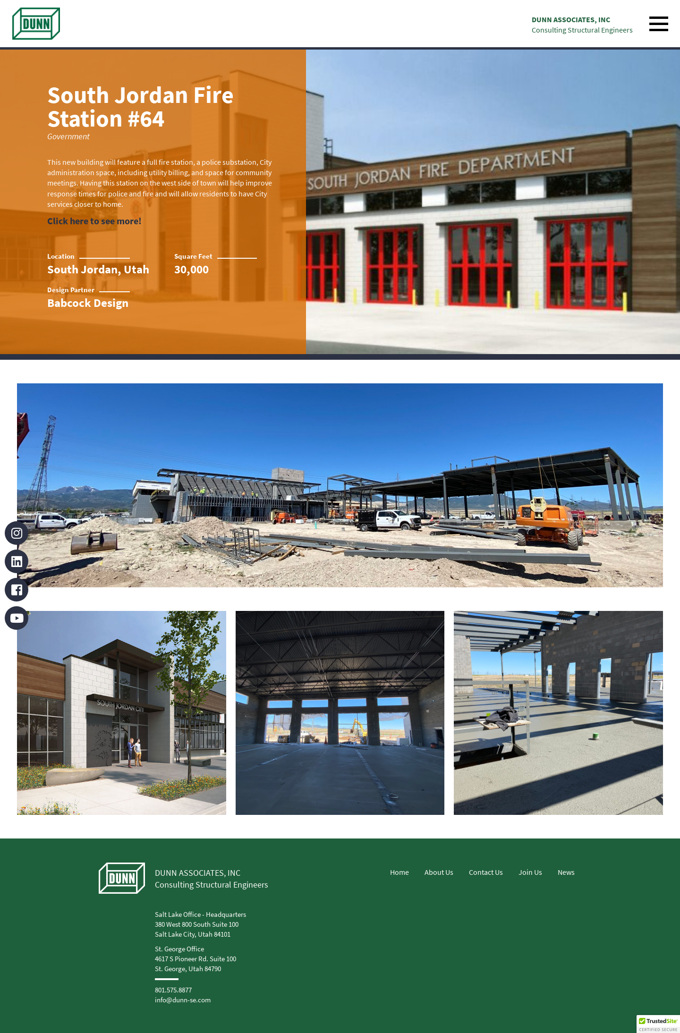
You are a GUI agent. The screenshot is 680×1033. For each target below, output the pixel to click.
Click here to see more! (94, 221)
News (566, 872)
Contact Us (486, 872)
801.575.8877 (173, 989)
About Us (439, 872)
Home (399, 872)
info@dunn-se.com (183, 999)
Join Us (530, 872)
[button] (658, 1024)
